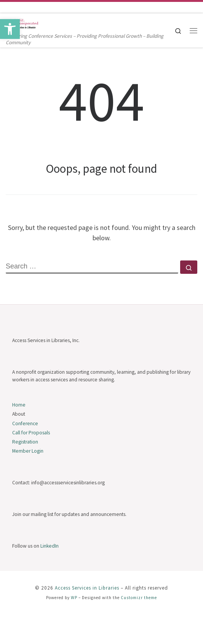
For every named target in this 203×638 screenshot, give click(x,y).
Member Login (27, 451)
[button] (10, 29)
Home (19, 405)
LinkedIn (49, 546)
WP (74, 597)
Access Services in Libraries (87, 588)
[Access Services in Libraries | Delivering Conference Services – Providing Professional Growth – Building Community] (23, 22)
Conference (25, 423)
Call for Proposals (31, 432)
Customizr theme (139, 597)
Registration (25, 442)
